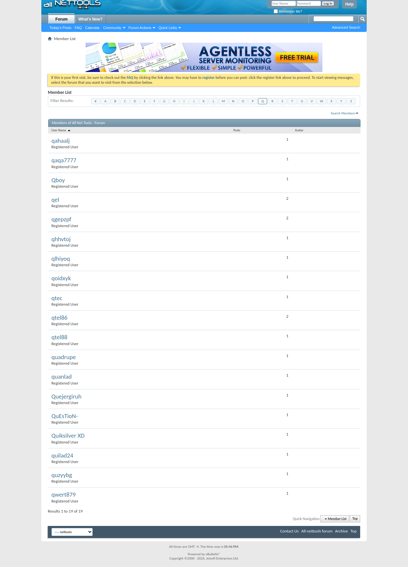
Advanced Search (346, 27)
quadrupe (63, 357)
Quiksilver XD (68, 435)
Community (112, 28)
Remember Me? (288, 11)
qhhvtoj (61, 239)
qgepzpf (61, 219)
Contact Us (289, 531)
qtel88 (59, 337)
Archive (341, 531)
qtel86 (59, 317)
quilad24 (62, 455)
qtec (56, 298)
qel (55, 199)
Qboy (58, 180)
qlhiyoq (60, 258)
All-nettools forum (317, 531)
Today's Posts (60, 28)
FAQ (78, 28)
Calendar (92, 28)
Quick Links (167, 28)
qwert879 (63, 494)
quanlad (61, 376)
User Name (61, 130)
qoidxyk (61, 278)
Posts (236, 130)
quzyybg (61, 475)
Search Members (343, 113)
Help (349, 4)
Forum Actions (140, 28)
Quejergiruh (66, 396)
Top (355, 519)
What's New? (90, 19)
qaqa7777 (63, 160)
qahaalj (60, 140)
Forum (61, 19)
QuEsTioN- (64, 416)
